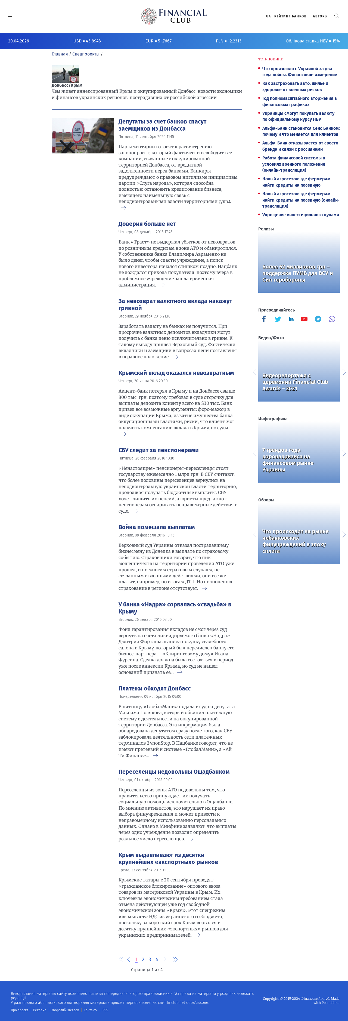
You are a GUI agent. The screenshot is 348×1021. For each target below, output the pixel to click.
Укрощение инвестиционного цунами (300, 214)
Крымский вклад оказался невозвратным (176, 373)
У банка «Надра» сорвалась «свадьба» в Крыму (175, 608)
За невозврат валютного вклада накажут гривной (175, 305)
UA (268, 16)
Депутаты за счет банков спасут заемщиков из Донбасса (162, 125)
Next (344, 371)
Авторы (320, 16)
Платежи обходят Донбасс (155, 688)
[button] (337, 16)
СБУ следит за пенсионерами (159, 450)
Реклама (39, 1010)
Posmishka (330, 1003)
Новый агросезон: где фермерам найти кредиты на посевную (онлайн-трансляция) (301, 200)
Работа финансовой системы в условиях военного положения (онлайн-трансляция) (293, 164)
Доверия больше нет (147, 223)
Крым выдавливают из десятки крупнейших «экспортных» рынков (168, 859)
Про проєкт (19, 1010)
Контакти (91, 1010)
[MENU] (10, 16)
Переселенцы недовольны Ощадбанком (174, 771)
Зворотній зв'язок (65, 1010)
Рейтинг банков (290, 16)
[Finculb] (265, 320)
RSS (105, 1010)
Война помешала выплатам (157, 527)
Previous (254, 371)
